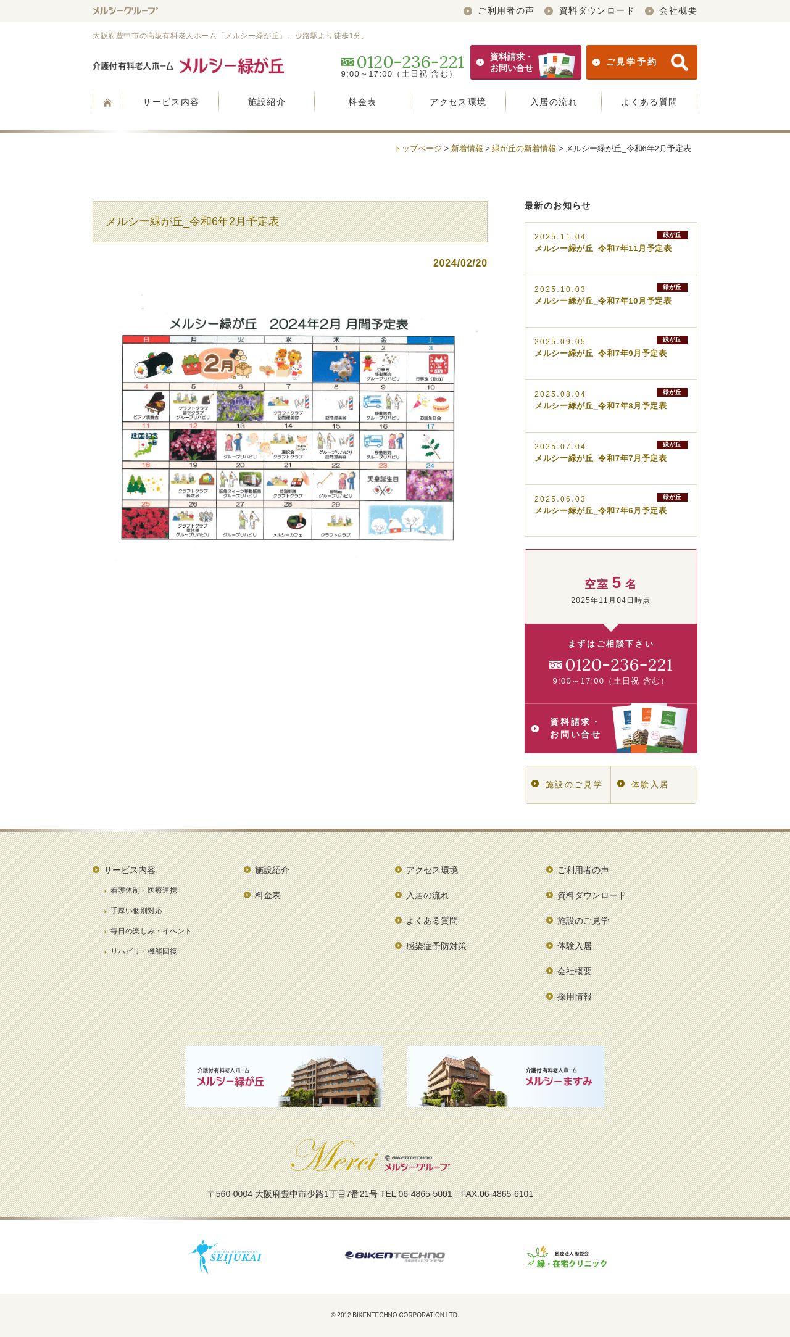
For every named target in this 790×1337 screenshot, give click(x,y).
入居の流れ (554, 102)
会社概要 (671, 10)
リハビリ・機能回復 (143, 951)
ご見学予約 (640, 62)
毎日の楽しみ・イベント (151, 931)
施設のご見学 (567, 784)
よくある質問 (649, 102)
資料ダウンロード (589, 10)
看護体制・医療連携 (143, 890)
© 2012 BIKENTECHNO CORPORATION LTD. (395, 1315)
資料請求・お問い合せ (525, 62)
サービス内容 (171, 102)
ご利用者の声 (499, 10)
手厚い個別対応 (136, 910)
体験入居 (643, 784)
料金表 (362, 102)
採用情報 (574, 996)
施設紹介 (267, 102)
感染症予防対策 (436, 946)
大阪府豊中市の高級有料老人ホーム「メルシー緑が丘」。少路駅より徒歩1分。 (231, 35)
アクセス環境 (458, 102)
